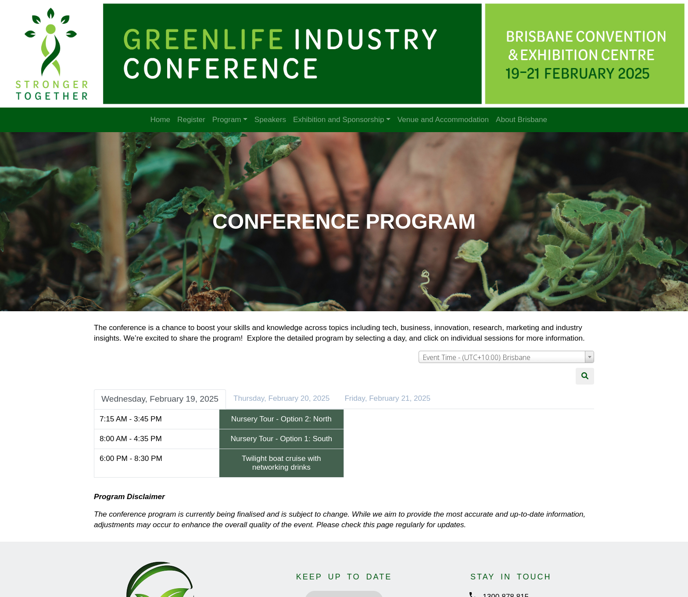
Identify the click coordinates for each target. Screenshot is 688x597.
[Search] (585, 376)
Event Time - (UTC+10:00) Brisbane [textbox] (476, 357)
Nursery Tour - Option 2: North (281, 419)
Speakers (270, 119)
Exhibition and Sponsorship (338, 119)
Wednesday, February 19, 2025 (160, 398)
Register (191, 119)
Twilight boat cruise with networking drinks (281, 462)
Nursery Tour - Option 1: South (281, 439)
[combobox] (506, 357)
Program (226, 119)
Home (160, 119)
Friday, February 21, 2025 (387, 398)
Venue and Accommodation (443, 119)
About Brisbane (521, 119)
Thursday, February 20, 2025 (281, 398)
